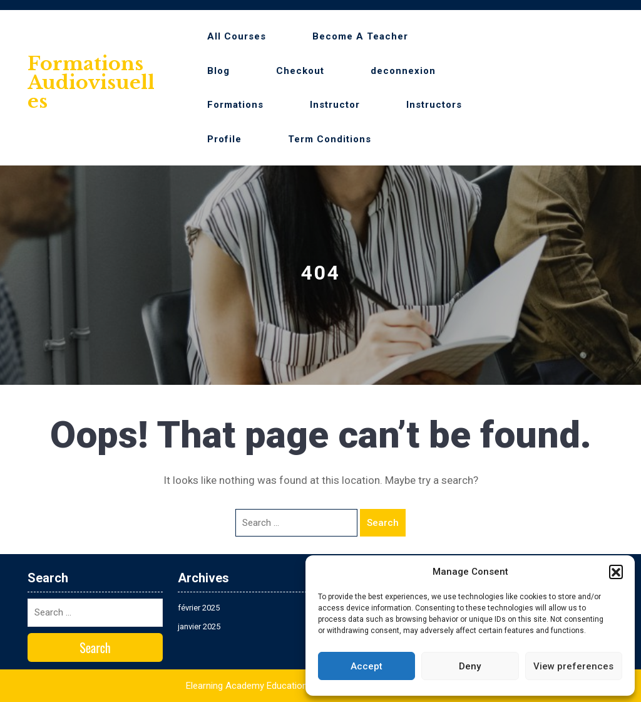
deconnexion (403, 70)
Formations (235, 104)
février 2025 (199, 607)
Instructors (434, 104)
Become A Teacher (360, 36)
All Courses (236, 36)
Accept (366, 666)
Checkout (300, 70)
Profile (224, 139)
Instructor (335, 104)
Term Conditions (329, 139)
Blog (218, 70)
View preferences (573, 666)
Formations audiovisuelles (91, 82)
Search (383, 522)
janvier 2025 (199, 626)
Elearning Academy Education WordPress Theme (286, 685)
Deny (470, 666)
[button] (616, 571)
